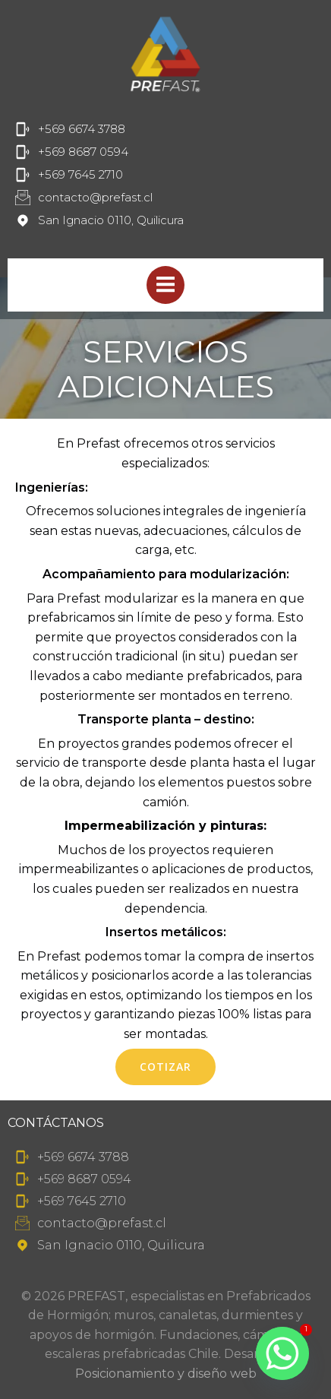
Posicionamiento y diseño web (166, 1373)
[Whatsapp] (282, 1353)
